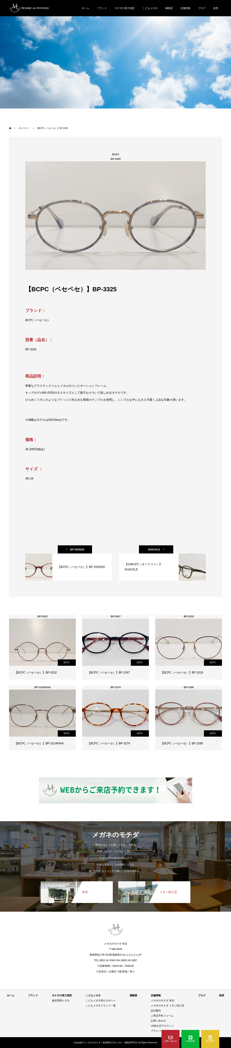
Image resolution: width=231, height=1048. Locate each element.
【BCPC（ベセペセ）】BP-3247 (109, 672)
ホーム (85, 8)
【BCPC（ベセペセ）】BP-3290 (182, 743)
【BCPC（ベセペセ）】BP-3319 (182, 672)
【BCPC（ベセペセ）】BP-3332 (35, 672)
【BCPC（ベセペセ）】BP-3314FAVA (39, 743)
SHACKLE (154, 549)
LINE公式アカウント (162, 1025)
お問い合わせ (170, 1038)
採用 (215, 8)
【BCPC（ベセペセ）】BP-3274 (109, 743)
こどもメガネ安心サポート (101, 1000)
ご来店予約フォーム (162, 1015)
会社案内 (156, 1010)
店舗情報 (185, 8)
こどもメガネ (150, 8)
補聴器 (169, 8)
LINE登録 (190, 1038)
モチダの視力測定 (125, 8)
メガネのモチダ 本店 (162, 1000)
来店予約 (210, 1038)
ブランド (102, 8)
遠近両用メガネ (60, 1000)
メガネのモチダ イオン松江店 (167, 1005)
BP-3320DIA (77, 549)
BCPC (67, 662)
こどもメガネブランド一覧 (101, 1005)
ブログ (202, 8)
